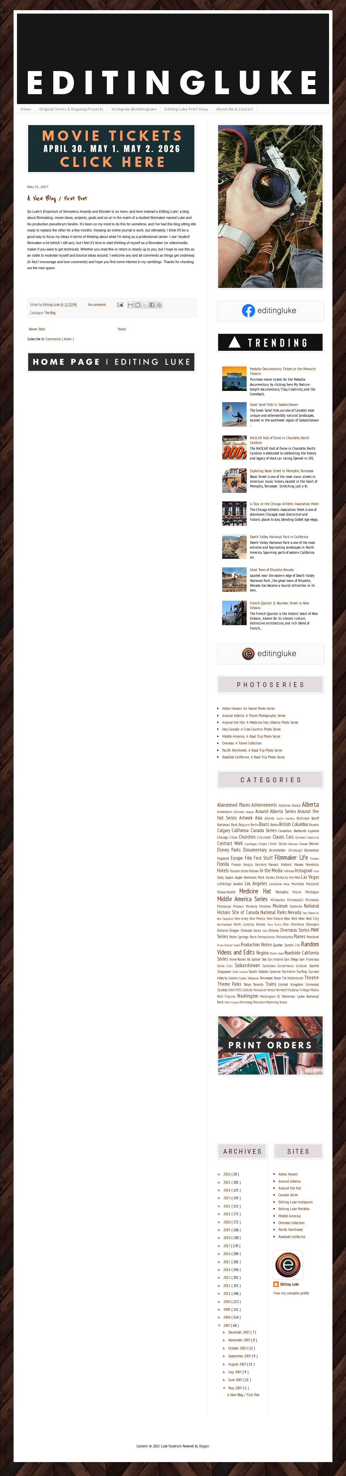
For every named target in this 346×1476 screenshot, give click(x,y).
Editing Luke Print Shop (186, 109)
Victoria (293, 989)
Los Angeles (257, 883)
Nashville (297, 906)
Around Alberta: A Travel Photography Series (253, 715)
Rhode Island (277, 953)
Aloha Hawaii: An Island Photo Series (248, 708)
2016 (227, 1253)
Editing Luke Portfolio (293, 1208)
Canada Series (264, 830)
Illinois (254, 870)
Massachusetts (228, 892)
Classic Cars (284, 837)
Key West (295, 877)
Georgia (249, 864)
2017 (227, 1245)
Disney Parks (230, 849)
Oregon (235, 930)
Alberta (310, 804)
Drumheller (278, 850)
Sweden (234, 978)
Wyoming (272, 1002)
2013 (227, 1277)
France (237, 864)
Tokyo (248, 984)
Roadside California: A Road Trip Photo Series (253, 756)
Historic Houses (293, 864)
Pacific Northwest (290, 1229)
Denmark (304, 844)
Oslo (265, 930)
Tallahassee (253, 978)
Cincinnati (264, 837)
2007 (227, 1325)
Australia (290, 818)
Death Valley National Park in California (279, 536)
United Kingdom (291, 984)
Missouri (239, 906)
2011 (227, 1293)
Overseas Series (295, 930)
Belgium (244, 824)
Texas (278, 977)
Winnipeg (246, 1002)
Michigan (312, 891)
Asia (260, 817)
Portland (313, 936)
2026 (227, 1174)
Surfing (302, 971)
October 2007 (237, 1348)
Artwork (247, 817)
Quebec (278, 944)
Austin (280, 818)
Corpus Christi (268, 843)
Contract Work (231, 843)
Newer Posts (37, 328)
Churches (248, 837)
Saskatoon (270, 965)
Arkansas (250, 812)
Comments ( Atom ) (60, 338)
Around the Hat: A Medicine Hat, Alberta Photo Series (260, 722)
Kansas (271, 877)
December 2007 (239, 1332)
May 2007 (235, 1387)
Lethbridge (225, 883)
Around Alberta (289, 1181)
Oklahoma (298, 924)
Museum (281, 906)
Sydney (243, 978)
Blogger (204, 1445)
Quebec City (293, 945)
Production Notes (257, 944)
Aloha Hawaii (288, 1174)
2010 (227, 1301)
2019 (227, 1229)
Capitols (313, 830)
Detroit (314, 843)
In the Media (272, 870)
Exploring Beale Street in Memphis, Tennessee (281, 470)
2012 (227, 1285)
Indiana (289, 871)
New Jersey (241, 918)
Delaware (294, 844)
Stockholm (289, 971)
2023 (227, 1197)
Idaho (245, 871)
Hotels (223, 870)
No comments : (98, 304)
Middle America (289, 1215)
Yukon (283, 1002)
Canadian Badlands (293, 830)
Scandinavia (286, 965)
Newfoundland (225, 924)
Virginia (231, 996)
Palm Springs (239, 936)
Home (26, 109)
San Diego (291, 959)
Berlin (255, 824)
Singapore (224, 971)
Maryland (312, 883)
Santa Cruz (226, 965)
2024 (227, 1189)
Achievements (264, 805)
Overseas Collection (291, 1222)
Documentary (256, 849)
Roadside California (291, 1236)
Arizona (240, 811)
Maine (287, 884)
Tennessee (267, 977)
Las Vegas (310, 877)
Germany (262, 864)
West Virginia (232, 1002)
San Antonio (276, 959)
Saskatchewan (248, 965)
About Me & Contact (234, 109)
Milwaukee (278, 899)
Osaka (257, 930)
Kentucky (282, 877)
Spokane (276, 971)
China (234, 837)
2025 (227, 1182)
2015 (227, 1261)
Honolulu (312, 864)
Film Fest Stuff (260, 858)
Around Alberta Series (276, 811)
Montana (252, 906)
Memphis (283, 891)
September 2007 (240, 1355)
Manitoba (298, 883)
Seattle (314, 965)
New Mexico (257, 918)
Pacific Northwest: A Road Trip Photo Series (252, 750)
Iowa (316, 871)
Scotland (302, 965)
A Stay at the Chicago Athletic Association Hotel (284, 503)
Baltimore (303, 818)
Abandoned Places (234, 805)
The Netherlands (293, 978)
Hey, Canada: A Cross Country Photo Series (251, 729)
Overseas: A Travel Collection (242, 742)
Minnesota (312, 899)
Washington (248, 996)
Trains (271, 984)
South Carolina (240, 971)
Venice (271, 990)
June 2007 (235, 1379)
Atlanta (270, 818)
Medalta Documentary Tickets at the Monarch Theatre (283, 371)
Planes (300, 936)
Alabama (285, 805)
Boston (275, 824)
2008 (227, 1317)
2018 (227, 1237)
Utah (231, 990)
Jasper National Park (250, 877)
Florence (314, 858)
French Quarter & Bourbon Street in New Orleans (279, 605)
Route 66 (244, 959)
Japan (230, 877)
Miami (298, 892)
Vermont (281, 990)
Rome (233, 959)
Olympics (312, 924)
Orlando (247, 930)
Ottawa (274, 930)
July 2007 (235, 1371)
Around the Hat (289, 1187)
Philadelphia (285, 936)
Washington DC (271, 996)
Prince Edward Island (229, 945)
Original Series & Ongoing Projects (71, 109)
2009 (227, 1309)
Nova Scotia (275, 924)
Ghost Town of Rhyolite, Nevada (272, 569)
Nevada (295, 912)
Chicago (223, 837)
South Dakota (259, 971)
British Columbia (294, 824)
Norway (261, 924)
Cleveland (301, 837)
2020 (227, 1221)
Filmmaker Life (292, 857)
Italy (221, 877)
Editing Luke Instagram (295, 1201)
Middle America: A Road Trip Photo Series (251, 736)
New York (291, 918)
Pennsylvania (266, 936)
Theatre (311, 977)
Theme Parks (230, 984)
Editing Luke (289, 1284)
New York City (309, 918)
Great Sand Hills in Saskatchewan (274, 404)
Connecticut (313, 837)
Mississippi (225, 906)
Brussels (314, 824)
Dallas (283, 843)
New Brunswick (311, 913)
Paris (254, 936)
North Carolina (244, 924)
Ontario (223, 930)
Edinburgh (296, 850)
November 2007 (239, 1339)
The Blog (50, 312)
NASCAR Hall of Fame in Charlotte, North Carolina (279, 440)
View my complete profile (291, 1292)
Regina (263, 952)
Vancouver (260, 990)
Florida (224, 864)
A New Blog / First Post (57, 199)
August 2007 (237, 1364)
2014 (227, 1269)
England (224, 858)
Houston (235, 871)
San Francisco (309, 959)
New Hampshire (225, 918)
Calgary (224, 830)
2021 (227, 1213)
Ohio (286, 924)
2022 (227, 1205)
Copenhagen (251, 844)
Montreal (266, 906)
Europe (238, 858)
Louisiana (276, 883)
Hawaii (274, 864)
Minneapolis (296, 899)
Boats (264, 824)
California (241, 830)
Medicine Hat (257, 891)
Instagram (304, 870)
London (239, 883)
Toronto (259, 984)
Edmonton (311, 850)
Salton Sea (259, 959)
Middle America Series (243, 898)
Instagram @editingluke (134, 109)
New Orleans (275, 918)
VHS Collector (244, 990)
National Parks (274, 912)
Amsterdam (225, 811)
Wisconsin (259, 1002)
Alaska (297, 805)
